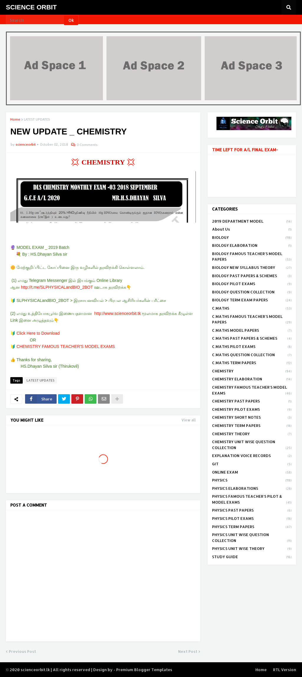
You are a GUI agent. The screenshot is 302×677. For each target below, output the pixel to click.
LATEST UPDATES (37, 119)
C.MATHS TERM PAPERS (252, 363)
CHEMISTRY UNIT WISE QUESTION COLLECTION (252, 445)
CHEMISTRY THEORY (252, 434)
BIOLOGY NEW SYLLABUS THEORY (252, 268)
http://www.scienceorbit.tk (117, 313)
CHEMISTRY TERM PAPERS (252, 426)
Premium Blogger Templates (144, 669)
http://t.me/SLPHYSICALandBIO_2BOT (57, 287)
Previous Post (22, 651)
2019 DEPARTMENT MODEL (252, 222)
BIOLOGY (252, 238)
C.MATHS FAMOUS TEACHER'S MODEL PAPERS (252, 320)
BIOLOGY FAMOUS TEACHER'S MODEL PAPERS (252, 257)
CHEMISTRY (252, 371)
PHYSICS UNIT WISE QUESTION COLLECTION (252, 538)
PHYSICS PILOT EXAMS (252, 519)
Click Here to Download (38, 333)
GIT (252, 464)
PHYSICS (252, 481)
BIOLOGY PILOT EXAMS (252, 284)
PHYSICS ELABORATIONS (252, 489)
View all (188, 420)
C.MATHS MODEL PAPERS (252, 331)
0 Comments (87, 145)
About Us (252, 230)
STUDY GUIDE (252, 557)
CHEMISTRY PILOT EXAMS (252, 410)
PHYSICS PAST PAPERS (252, 511)
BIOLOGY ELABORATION (252, 246)
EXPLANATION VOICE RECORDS (252, 456)
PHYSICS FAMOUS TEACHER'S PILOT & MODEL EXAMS (252, 499)
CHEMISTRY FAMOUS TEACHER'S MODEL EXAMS (66, 346)
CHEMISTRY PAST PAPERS (252, 402)
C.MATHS (252, 309)
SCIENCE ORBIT (31, 7)
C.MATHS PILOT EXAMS (252, 347)
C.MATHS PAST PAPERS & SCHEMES (252, 339)
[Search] (35, 20)
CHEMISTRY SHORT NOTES (252, 418)
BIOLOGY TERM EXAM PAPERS (252, 300)
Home (15, 119)
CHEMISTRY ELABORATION (252, 379)
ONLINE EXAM (252, 473)
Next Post (187, 651)
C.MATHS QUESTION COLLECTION (252, 355)
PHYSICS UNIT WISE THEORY (252, 549)
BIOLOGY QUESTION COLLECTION (252, 292)
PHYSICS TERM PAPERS (252, 527)
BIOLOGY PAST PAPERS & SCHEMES (252, 276)
